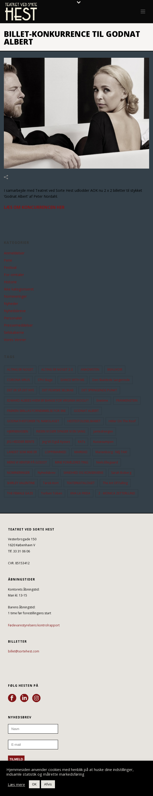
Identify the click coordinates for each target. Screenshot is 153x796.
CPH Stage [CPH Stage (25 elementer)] (45, 380)
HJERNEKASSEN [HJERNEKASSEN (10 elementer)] (17, 431)
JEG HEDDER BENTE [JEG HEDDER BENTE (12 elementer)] (20, 442)
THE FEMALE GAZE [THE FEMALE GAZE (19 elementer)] (20, 493)
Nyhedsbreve (15, 311)
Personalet (13, 318)
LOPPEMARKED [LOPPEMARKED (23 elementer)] (55, 452)
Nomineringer (15, 296)
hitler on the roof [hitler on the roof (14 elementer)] (122, 421)
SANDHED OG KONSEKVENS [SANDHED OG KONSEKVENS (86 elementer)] (83, 472)
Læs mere (16, 784)
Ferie (8, 260)
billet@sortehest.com (23, 651)
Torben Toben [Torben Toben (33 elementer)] (51, 493)
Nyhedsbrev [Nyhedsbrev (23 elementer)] (46, 472)
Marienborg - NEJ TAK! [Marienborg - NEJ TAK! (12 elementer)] (111, 452)
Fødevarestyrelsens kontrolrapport (34, 625)
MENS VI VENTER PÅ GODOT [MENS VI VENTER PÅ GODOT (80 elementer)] (27, 462)
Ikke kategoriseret (19, 289)
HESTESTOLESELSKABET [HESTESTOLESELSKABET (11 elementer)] (84, 421)
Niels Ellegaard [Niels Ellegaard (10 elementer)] (107, 462)
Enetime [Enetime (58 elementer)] (102, 400)
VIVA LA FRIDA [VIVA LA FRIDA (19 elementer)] (80, 493)
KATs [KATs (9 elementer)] (81, 442)
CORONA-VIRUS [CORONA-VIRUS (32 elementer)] (18, 380)
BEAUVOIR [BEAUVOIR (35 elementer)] (114, 369)
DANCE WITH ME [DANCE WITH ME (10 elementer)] (72, 380)
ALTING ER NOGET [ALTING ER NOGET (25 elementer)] (20, 369)
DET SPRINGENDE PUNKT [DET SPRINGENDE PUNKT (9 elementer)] (99, 390)
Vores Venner (15, 339)
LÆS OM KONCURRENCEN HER (34, 207)
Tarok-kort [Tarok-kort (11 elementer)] (51, 483)
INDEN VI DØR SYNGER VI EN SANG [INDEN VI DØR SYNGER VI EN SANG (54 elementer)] (60, 431)
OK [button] (34, 784)
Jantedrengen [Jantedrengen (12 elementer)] (103, 431)
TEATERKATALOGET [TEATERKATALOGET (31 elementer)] (81, 483)
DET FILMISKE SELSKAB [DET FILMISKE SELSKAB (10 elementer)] (58, 390)
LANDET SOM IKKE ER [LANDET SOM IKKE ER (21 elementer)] (22, 452)
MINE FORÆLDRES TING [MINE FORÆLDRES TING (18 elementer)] (71, 462)
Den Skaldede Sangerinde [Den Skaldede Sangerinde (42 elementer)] (111, 380)
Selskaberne (14, 332)
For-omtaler (14, 274)
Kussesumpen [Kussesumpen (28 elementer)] (103, 442)
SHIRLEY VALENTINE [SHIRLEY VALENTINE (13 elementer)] (21, 483)
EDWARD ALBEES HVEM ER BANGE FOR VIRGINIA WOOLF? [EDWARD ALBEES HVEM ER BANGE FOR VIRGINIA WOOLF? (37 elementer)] (47, 400)
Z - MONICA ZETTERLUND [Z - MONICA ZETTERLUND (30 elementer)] (116, 493)
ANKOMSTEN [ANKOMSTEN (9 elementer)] (90, 369)
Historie (10, 282)
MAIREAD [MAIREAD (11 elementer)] (80, 452)
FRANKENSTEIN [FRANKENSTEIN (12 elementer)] (127, 400)
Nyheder (11, 303)
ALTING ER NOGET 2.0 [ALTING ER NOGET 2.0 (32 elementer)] (57, 369)
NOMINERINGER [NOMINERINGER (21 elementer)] (18, 472)
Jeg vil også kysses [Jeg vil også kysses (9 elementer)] (56, 442)
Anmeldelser (14, 253)
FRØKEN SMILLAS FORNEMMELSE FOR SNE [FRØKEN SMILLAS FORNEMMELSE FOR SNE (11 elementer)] (36, 411)
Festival (10, 267)
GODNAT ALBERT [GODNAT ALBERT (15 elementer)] (86, 411)
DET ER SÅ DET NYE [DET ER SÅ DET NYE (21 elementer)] (20, 390)
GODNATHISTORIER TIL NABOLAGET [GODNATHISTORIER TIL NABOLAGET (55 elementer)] (33, 421)
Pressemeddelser (18, 325)
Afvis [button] (48, 784)
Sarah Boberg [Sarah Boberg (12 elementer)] (121, 472)
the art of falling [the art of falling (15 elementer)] (115, 483)
